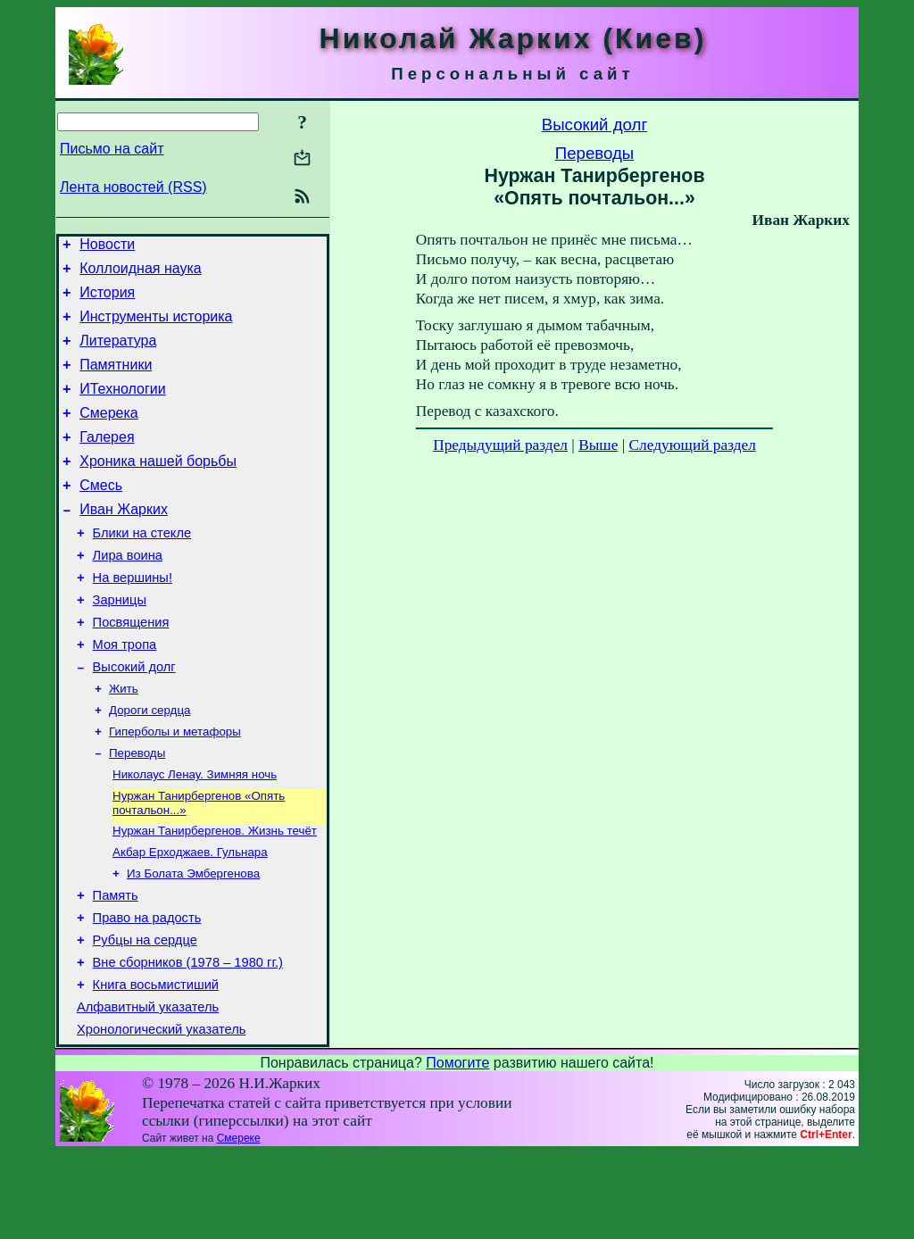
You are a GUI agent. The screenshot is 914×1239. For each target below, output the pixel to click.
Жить (123, 741)
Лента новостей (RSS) (133, 187)
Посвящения (131, 668)
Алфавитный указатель (148, 1090)
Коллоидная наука (140, 273)
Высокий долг (134, 718)
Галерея (106, 461)
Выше (598, 445)
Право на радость (147, 990)
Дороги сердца (149, 764)
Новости (107, 246)
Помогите (457, 1148)
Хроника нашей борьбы (158, 487)
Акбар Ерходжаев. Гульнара (190, 917)
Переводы (137, 811)
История (107, 300)
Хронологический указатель (161, 1115)
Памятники (115, 380)
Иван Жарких (123, 541)
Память (115, 965)
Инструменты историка (155, 327)
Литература (117, 354)
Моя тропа (125, 693)
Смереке (239, 1224)
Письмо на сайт (111, 148)
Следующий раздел (692, 445)
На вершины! (132, 618)
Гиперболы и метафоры (175, 787)
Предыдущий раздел (500, 445)
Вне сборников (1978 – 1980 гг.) (188, 1040)
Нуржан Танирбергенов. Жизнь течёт (214, 894)
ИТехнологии (122, 407)
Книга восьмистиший (156, 1065)
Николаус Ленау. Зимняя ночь (194, 834)
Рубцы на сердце (145, 1015)
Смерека (108, 434)
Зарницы (119, 643)
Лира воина (127, 593)
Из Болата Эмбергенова (193, 940)
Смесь (100, 514)
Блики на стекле (142, 568)
